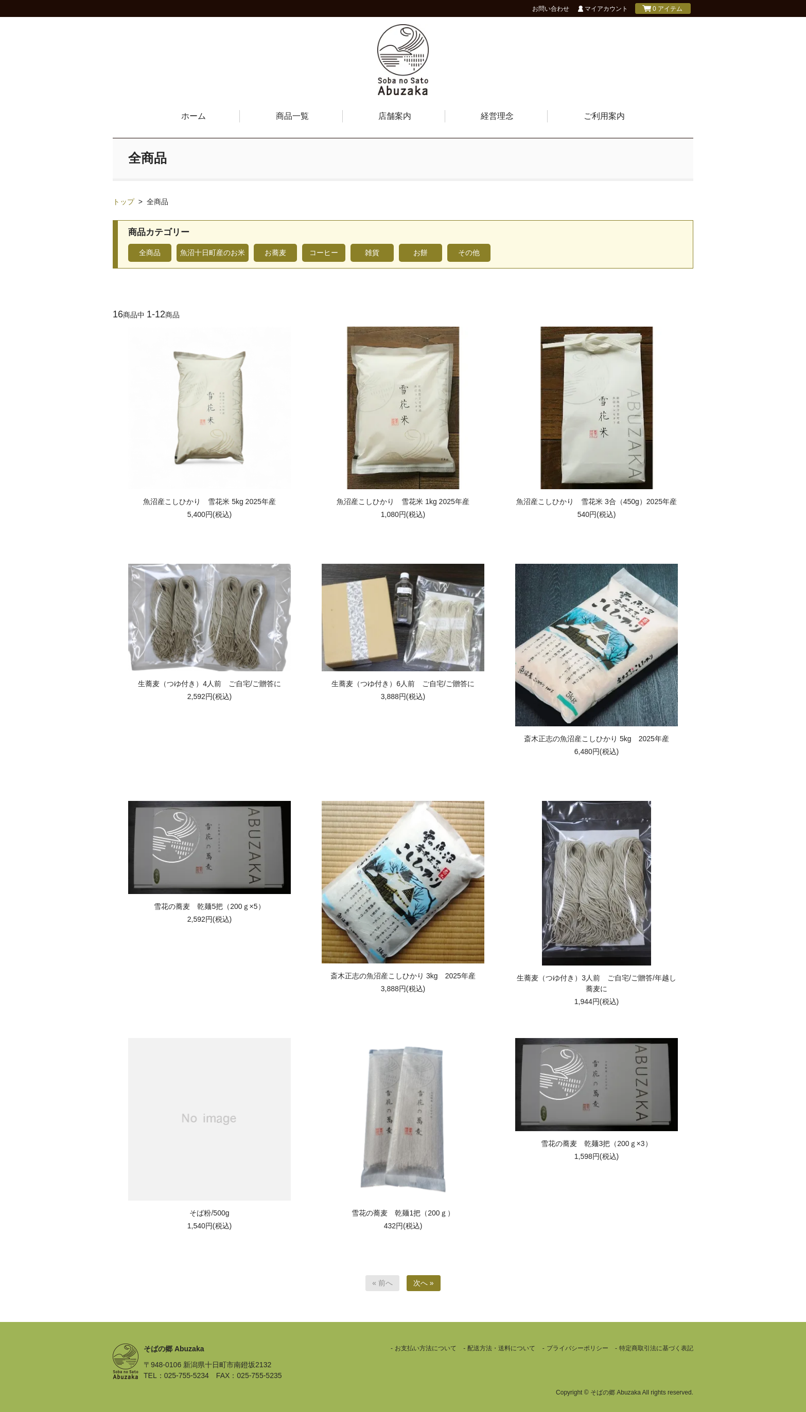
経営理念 (497, 116)
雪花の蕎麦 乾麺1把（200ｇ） (403, 1213)
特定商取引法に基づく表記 (656, 1348)
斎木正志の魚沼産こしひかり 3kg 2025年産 (403, 976)
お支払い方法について (426, 1348)
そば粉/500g (209, 1213)
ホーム (193, 116)
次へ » (423, 1283)
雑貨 (372, 252)
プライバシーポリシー (577, 1348)
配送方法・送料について (501, 1348)
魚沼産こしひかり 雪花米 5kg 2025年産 (209, 501)
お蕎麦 (275, 252)
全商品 (157, 202)
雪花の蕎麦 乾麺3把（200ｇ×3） (596, 1143)
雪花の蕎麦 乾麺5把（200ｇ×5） (209, 906)
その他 (469, 252)
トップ (123, 202)
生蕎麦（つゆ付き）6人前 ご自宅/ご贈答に (403, 684)
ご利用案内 (604, 116)
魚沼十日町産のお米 (212, 252)
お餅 (420, 252)
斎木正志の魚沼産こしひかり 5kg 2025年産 (596, 739)
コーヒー (323, 252)
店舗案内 (394, 116)
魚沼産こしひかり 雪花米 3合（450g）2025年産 (596, 501)
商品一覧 (292, 116)
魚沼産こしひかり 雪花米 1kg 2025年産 (403, 501)
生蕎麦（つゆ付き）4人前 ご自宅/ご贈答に (209, 684)
